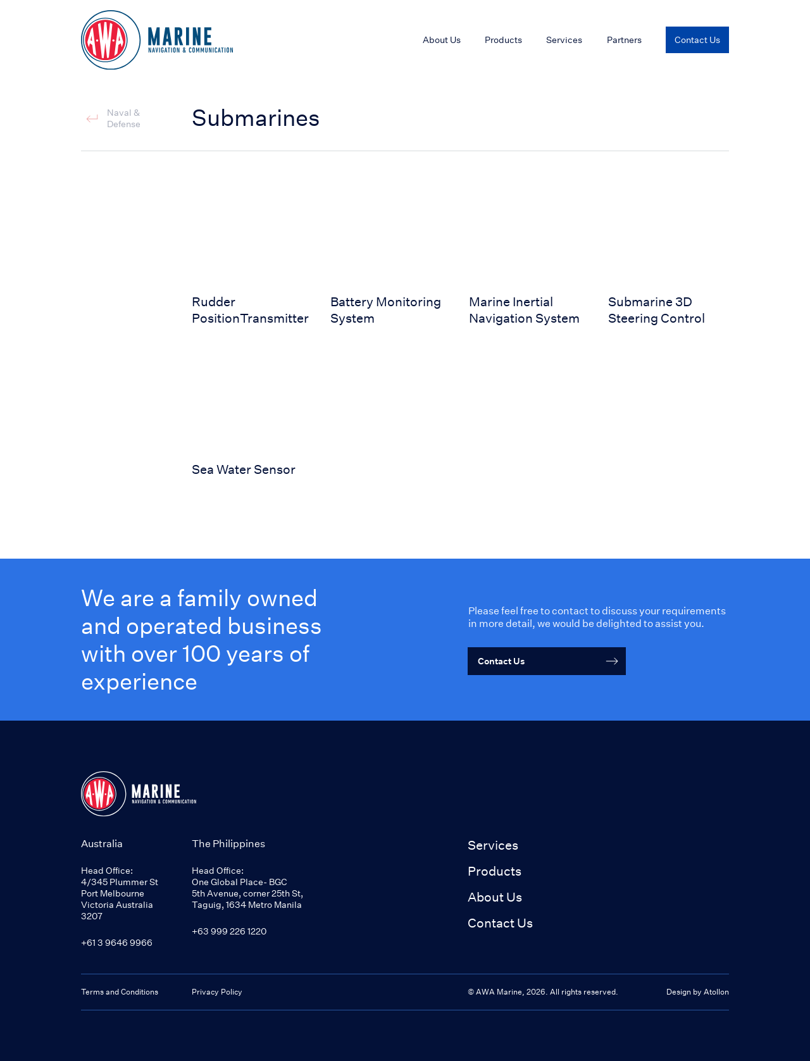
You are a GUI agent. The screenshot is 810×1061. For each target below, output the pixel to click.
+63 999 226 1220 (229, 931)
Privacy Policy (217, 991)
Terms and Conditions (119, 991)
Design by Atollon (697, 991)
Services (493, 845)
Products (503, 39)
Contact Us (500, 923)
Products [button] (494, 871)
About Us (495, 897)
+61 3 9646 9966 (117, 942)
